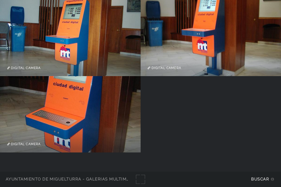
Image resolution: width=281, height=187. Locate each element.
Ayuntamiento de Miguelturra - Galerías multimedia (71, 179)
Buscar (260, 179)
